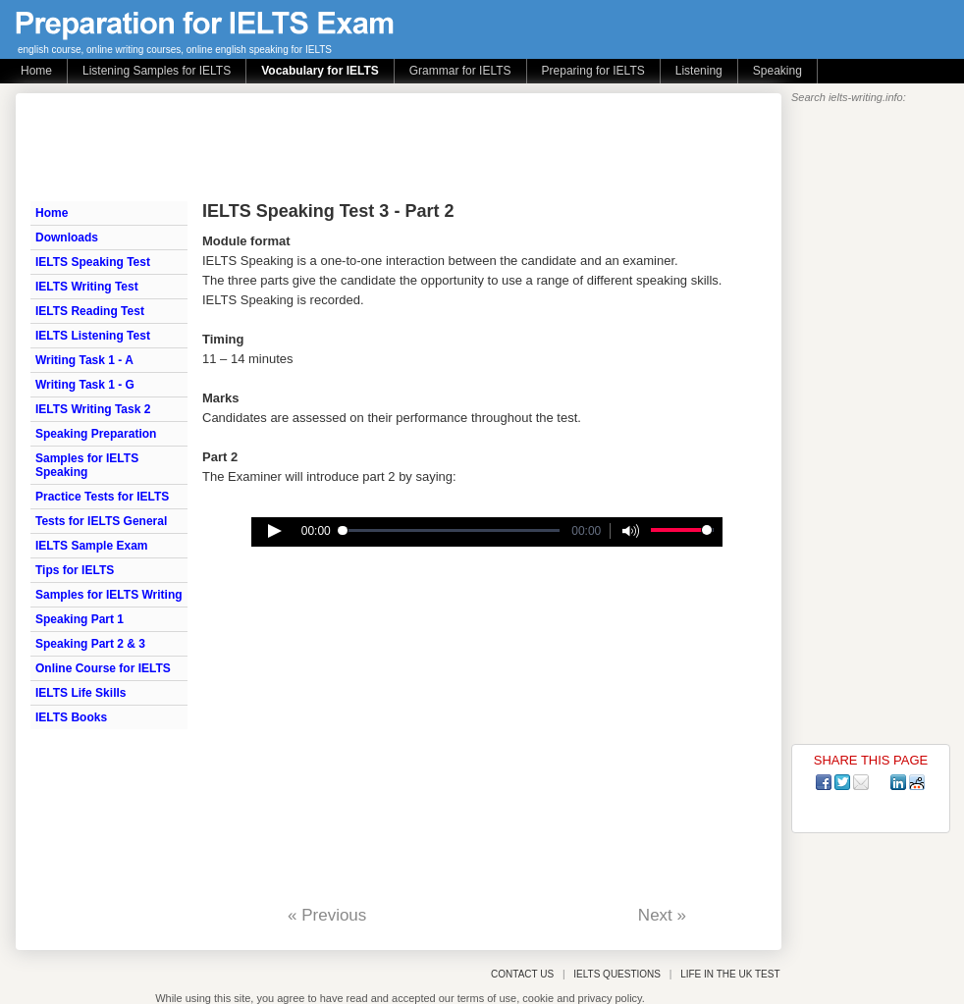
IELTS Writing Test (86, 286)
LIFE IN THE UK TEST (729, 974)
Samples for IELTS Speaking (86, 465)
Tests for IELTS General (101, 521)
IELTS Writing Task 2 (92, 409)
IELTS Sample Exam (91, 546)
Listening (699, 71)
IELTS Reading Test (89, 311)
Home (36, 71)
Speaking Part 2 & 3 (90, 644)
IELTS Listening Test (92, 336)
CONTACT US (522, 974)
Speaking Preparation (95, 434)
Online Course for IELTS (103, 668)
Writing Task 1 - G (84, 385)
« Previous (327, 915)
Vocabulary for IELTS (320, 71)
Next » (662, 915)
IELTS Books (71, 717)
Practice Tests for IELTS (102, 496)
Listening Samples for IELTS (156, 71)
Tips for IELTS (74, 570)
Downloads (66, 237)
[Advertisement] (387, 147)
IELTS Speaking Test (92, 262)
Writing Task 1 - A (84, 360)
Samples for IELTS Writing (109, 595)
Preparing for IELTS (593, 71)
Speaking (777, 71)
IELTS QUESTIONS (617, 974)
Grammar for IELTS (460, 71)
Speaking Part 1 (79, 619)
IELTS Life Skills (80, 693)
